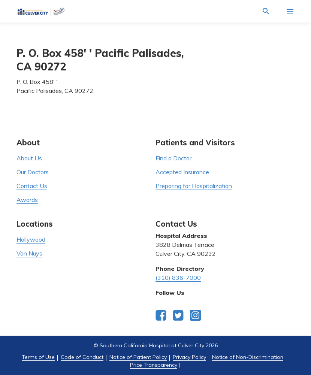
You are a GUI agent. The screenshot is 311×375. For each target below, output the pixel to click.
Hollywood (30, 239)
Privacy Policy (189, 357)
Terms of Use (38, 357)
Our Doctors (32, 172)
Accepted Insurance (182, 172)
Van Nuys (29, 253)
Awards (27, 199)
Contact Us (31, 186)
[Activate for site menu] (290, 11)
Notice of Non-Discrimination (247, 357)
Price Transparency (153, 365)
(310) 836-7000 (178, 277)
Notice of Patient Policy (138, 357)
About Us (29, 158)
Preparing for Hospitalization (194, 186)
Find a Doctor (173, 158)
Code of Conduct (82, 357)
